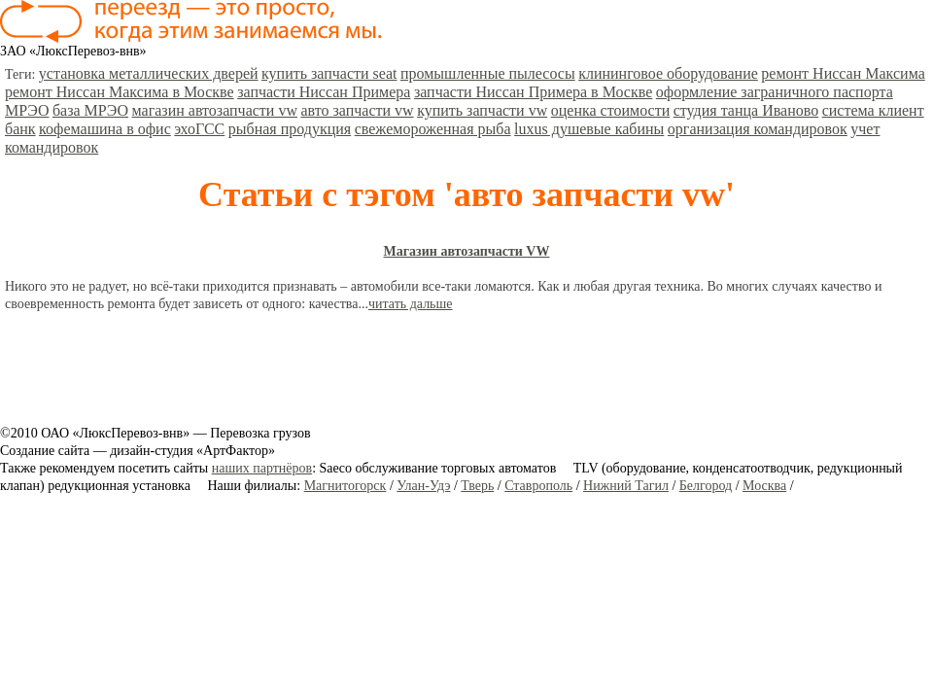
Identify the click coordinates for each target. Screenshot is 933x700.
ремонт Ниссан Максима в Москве (119, 92)
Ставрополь (538, 485)
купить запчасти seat (329, 73)
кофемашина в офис (105, 129)
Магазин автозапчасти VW (467, 251)
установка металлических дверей (149, 73)
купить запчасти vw (482, 110)
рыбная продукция (289, 129)
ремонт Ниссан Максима (842, 73)
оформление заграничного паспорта (774, 92)
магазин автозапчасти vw (214, 110)
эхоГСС (199, 129)
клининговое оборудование (668, 73)
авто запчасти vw (356, 110)
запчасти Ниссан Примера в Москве (533, 92)
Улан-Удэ (423, 485)
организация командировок (757, 129)
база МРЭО (90, 110)
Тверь (477, 485)
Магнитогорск (345, 485)
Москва (764, 485)
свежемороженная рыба (433, 129)
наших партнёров (262, 468)
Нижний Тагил (626, 485)
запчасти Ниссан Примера (323, 92)
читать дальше (410, 304)
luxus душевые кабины (589, 129)
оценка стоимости (610, 110)
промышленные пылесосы (487, 73)
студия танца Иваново (746, 110)
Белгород (705, 485)
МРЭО (27, 110)
